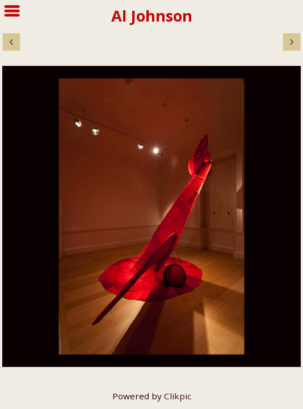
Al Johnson (151, 15)
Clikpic (177, 396)
